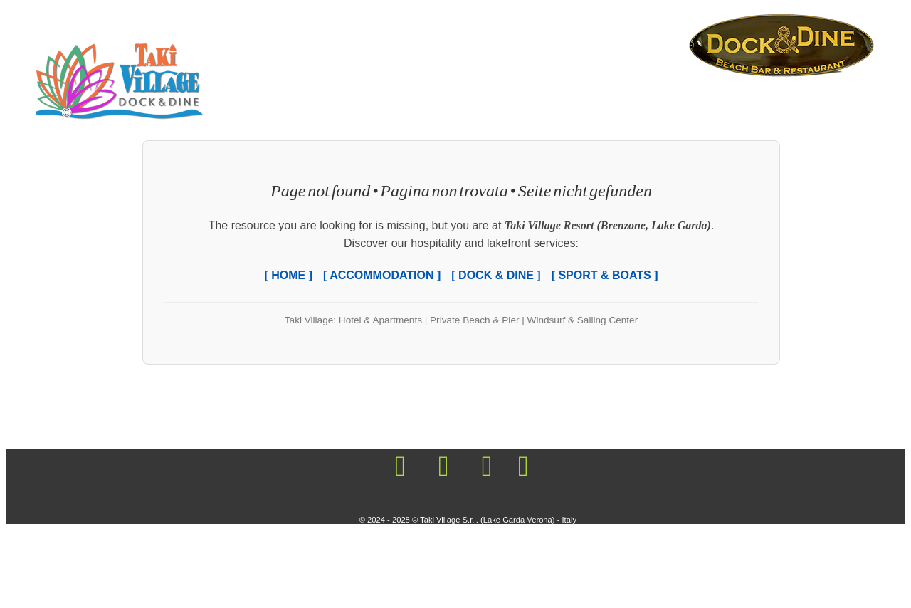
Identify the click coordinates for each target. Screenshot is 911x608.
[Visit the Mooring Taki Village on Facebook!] (400, 467)
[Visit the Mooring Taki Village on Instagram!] (443, 467)
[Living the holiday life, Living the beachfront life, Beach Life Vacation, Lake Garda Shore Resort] (781, 44)
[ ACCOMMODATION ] (382, 275)
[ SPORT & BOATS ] (605, 275)
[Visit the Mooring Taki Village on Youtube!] (487, 467)
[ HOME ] (288, 275)
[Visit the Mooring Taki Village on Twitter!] (520, 467)
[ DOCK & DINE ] (495, 275)
